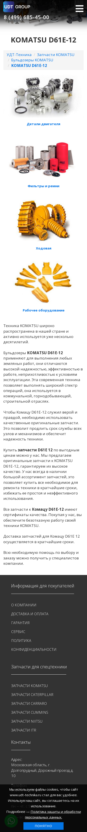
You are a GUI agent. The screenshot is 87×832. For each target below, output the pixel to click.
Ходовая (43, 248)
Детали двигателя (43, 124)
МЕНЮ (79, 8)
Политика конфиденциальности (33, 645)
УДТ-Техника (19, 54)
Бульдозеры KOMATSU (32, 59)
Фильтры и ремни (43, 186)
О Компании (23, 605)
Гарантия (20, 622)
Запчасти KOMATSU (56, 54)
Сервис (18, 631)
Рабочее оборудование (43, 310)
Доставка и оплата (29, 613)
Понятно (43, 826)
